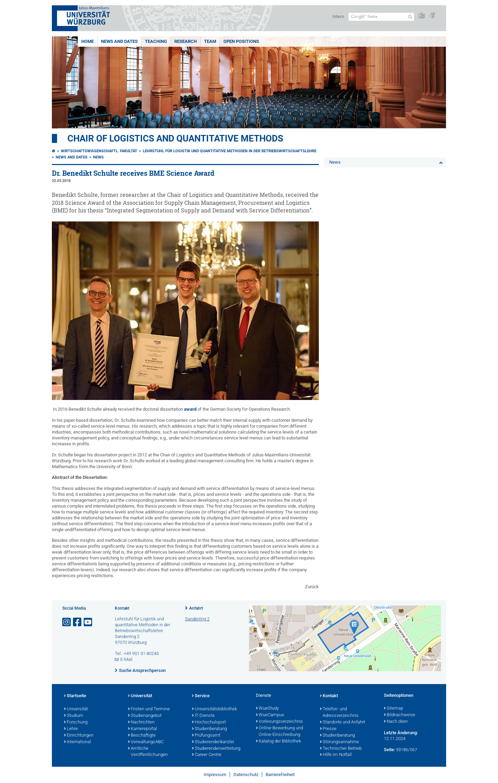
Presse (328, 729)
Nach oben (396, 722)
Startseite (75, 696)
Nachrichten (141, 722)
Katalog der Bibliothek (278, 741)
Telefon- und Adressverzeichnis (339, 712)
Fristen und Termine (149, 709)
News (98, 157)
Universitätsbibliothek (214, 709)
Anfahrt (196, 608)
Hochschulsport (209, 722)
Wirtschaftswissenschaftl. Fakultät (99, 151)
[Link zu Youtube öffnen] (88, 622)
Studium (73, 716)
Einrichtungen (78, 735)
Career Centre (206, 755)
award (189, 409)
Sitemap (393, 708)
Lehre (71, 729)
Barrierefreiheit (280, 774)
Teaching (156, 41)
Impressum (215, 774)
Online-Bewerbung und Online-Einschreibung (279, 731)
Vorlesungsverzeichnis (279, 722)
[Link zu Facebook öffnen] (78, 622)
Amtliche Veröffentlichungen (148, 752)
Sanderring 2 (197, 618)
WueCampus (270, 715)
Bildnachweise (399, 715)
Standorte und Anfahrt (342, 722)
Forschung (75, 722)
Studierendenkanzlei (213, 742)
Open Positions (241, 41)
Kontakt (329, 696)
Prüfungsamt (206, 735)
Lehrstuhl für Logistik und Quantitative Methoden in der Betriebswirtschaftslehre (229, 151)
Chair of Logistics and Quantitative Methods (175, 138)
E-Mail (126, 659)
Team (210, 41)
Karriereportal (142, 729)
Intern (338, 16)
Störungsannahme (339, 742)
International (77, 742)
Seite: (389, 749)
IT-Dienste (203, 716)
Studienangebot (145, 716)
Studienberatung (209, 729)
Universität (76, 709)
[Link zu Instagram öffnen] (67, 622)
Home (87, 41)
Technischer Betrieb (341, 749)
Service (201, 696)
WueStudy (267, 708)
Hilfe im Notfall (336, 755)
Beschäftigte (142, 735)
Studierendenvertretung (216, 749)
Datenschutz (245, 774)
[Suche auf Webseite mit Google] (381, 17)
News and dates (119, 41)
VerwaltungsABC (146, 742)
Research (185, 41)
